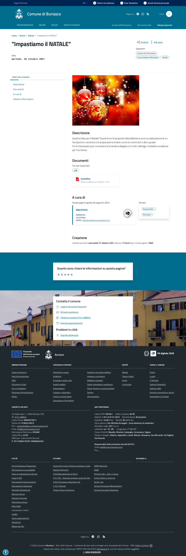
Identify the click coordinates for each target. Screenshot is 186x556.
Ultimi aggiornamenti (20, 518)
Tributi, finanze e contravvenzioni (100, 388)
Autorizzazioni (59, 388)
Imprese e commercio (96, 376)
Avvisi (124, 380)
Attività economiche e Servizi (162, 392)
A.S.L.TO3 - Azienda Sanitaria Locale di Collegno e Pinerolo (77, 478)
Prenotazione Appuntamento (24, 482)
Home (14, 35)
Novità (22, 35)
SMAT (96, 469)
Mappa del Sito (18, 526)
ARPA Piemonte (100, 465)
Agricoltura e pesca (61, 372)
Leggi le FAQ (17, 478)
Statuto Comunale (19, 498)
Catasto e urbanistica (62, 392)
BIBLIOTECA (82, 210)
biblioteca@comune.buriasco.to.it (96, 220)
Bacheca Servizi (18, 494)
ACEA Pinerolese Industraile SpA (66, 482)
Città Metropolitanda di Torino (65, 473)
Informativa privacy (20, 502)
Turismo (90, 392)
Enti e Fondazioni (19, 388)
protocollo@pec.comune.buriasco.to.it (32, 426)
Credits (14, 514)
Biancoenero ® (103, 548)
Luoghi (152, 376)
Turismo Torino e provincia (104, 478)
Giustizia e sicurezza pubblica (99, 372)
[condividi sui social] (142, 42)
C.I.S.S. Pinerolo (59, 486)
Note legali (16, 506)
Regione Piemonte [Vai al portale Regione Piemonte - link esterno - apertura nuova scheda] (20, 3)
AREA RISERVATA (91, 552)
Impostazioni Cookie (20, 510)
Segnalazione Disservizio (22, 486)
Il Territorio (154, 380)
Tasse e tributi (128, 376)
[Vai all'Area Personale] (156, 3)
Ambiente (57, 376)
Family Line (98, 482)
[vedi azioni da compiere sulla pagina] (156, 42)
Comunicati (126, 384)
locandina (85, 178)
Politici (14, 396)
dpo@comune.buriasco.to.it (111, 447)
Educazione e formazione (63, 400)
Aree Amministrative (20, 376)
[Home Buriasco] (37, 14)
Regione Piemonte (60, 469)
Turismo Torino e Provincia (63, 490)
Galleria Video (155, 388)
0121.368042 (20, 417)
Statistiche (16, 522)
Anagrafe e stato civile (62, 380)
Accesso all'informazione (122, 25)
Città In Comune (142, 545)
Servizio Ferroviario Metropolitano (108, 486)
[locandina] (77, 179)
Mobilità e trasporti (95, 380)
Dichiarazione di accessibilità (23, 469)
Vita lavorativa (93, 396)
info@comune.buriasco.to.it (28, 429)
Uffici (14, 380)
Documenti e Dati (19, 384)
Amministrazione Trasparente (24, 465)
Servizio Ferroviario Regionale (106, 490)
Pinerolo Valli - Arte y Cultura (106, 473)
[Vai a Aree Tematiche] (129, 3)
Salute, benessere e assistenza (100, 384)
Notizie (31, 35)
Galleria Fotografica (158, 384)
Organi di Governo (19, 372)
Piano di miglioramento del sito (24, 473)
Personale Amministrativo (22, 392)
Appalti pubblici (59, 384)
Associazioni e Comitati (159, 396)
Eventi (152, 372)
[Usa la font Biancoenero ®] (103, 3)
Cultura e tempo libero (62, 396)
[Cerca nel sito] (169, 14)
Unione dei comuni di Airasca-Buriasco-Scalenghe (73, 465)
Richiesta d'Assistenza (21, 490)
